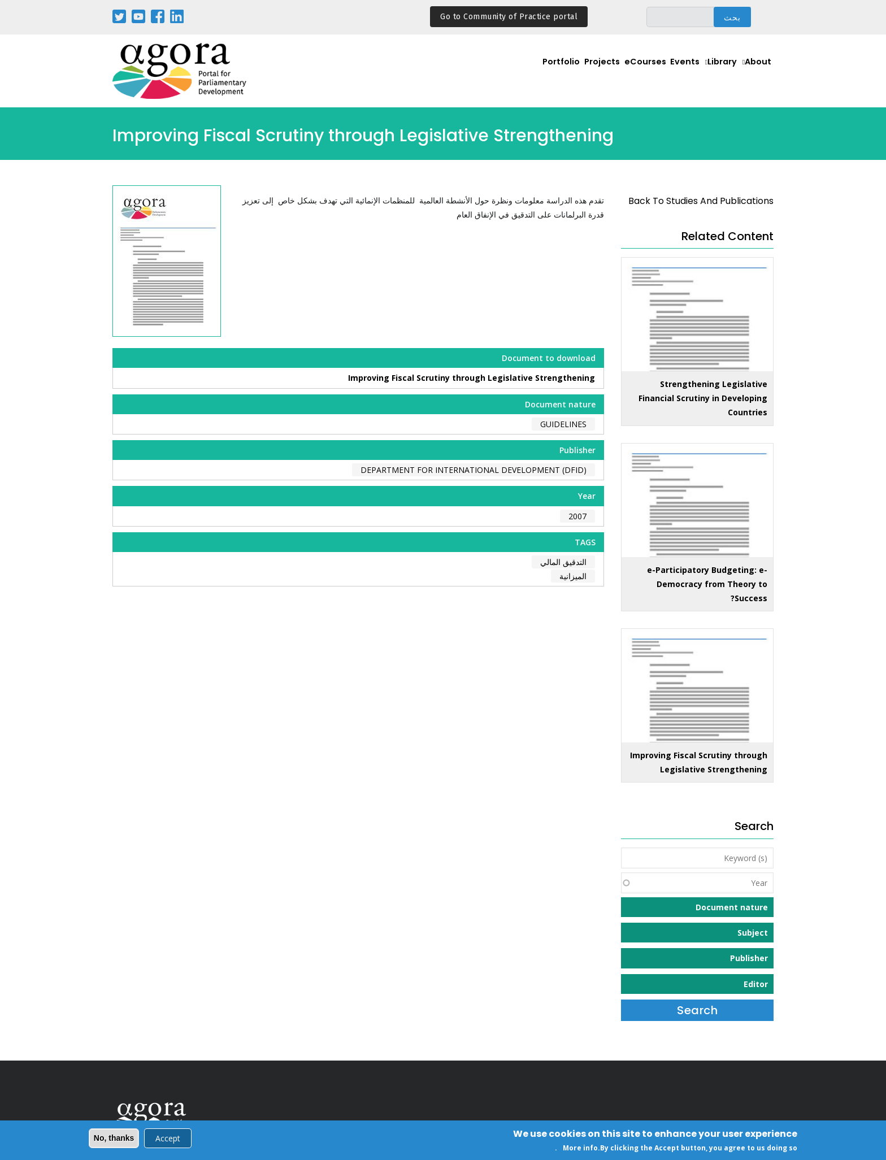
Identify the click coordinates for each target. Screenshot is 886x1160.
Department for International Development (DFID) (474, 469)
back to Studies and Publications (701, 200)
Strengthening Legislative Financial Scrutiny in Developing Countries (703, 398)
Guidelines (563, 424)
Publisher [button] (749, 958)
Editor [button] (756, 984)
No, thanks (114, 1139)
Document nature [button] (732, 907)
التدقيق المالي (563, 562)
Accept (167, 1139)
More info (580, 1149)
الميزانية (573, 576)
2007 (577, 516)
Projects (577, 71)
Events (671, 71)
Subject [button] (752, 932)
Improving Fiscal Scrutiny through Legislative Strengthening (471, 377)
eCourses (626, 71)
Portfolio (531, 71)
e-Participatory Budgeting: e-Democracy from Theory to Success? (707, 583)
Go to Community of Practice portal (508, 16)
